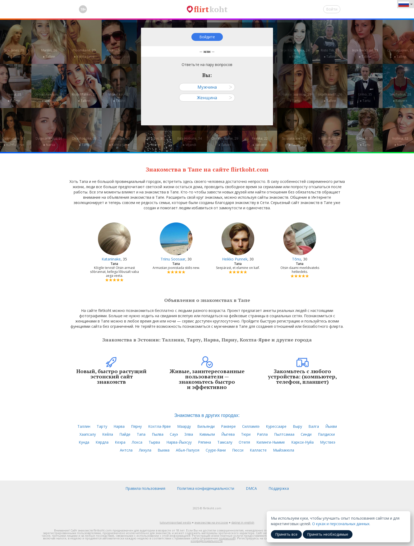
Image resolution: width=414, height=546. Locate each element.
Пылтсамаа (284, 434)
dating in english (242, 522)
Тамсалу (224, 442)
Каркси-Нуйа (302, 442)
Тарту (102, 426)
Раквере (228, 426)
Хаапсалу (87, 434)
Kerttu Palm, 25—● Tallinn (330, 141)
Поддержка (279, 488)
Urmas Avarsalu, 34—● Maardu (49, 97)
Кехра (120, 442)
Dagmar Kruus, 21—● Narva (49, 141)
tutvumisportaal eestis (175, 522)
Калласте (258, 450)
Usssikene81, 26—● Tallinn (330, 97)
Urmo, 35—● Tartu (365, 97)
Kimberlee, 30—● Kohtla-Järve (119, 141)
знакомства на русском (211, 522)
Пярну (136, 426)
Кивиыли (207, 434)
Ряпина (204, 442)
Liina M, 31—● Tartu (365, 141)
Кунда (84, 442)
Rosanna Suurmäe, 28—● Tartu (295, 97)
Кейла (107, 434)
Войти (331, 9)
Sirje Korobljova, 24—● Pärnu (294, 53)
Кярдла (102, 442)
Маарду (184, 426)
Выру (297, 426)
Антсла (126, 450)
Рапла (262, 434)
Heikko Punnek (234, 259)
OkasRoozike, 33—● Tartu (84, 141)
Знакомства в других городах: (207, 415)
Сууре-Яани (216, 450)
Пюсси (237, 450)
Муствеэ (327, 442)
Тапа (141, 434)
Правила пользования (145, 488)
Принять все (286, 534)
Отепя (244, 442)
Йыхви (331, 426)
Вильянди (206, 426)
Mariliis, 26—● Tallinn (49, 53)
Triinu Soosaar (173, 259)
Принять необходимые (327, 534)
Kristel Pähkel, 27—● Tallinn (84, 97)
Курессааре (276, 426)
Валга (313, 426)
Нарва (119, 426)
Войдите (207, 36)
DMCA (251, 488)
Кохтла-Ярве (159, 426)
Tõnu (296, 259)
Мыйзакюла (283, 450)
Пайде (124, 434)
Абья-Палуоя (187, 450)
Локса (137, 442)
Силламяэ (251, 426)
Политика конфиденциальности (205, 488)
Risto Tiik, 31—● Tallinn (330, 53)
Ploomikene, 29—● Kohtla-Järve (84, 53)
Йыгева (228, 434)
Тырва (154, 442)
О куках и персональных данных (340, 523)
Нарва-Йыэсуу (179, 442)
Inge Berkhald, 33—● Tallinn (365, 53)
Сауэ (174, 434)
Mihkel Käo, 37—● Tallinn (119, 97)
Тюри (246, 434)
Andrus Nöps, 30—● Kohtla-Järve (119, 53)
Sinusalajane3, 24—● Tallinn (295, 141)
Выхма (164, 450)
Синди (306, 434)
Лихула (145, 450)
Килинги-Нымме (270, 442)
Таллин (83, 426)
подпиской (227, 538)
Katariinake (111, 259)
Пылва (157, 434)
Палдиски (326, 434)
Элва (188, 434)
